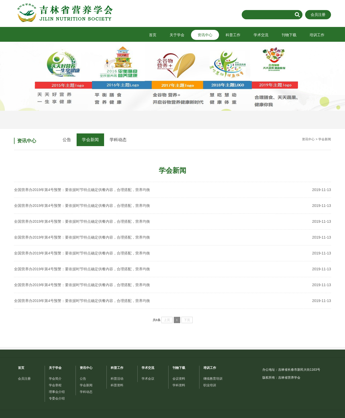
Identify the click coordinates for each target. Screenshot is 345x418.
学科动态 (118, 139)
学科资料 (178, 385)
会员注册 (318, 14)
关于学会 (177, 35)
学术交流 (261, 35)
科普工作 (233, 35)
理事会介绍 (57, 392)
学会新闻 (90, 139)
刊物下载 (289, 35)
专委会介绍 (57, 398)
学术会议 (148, 378)
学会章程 (55, 385)
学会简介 (55, 378)
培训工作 (317, 35)
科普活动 (117, 378)
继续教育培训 (212, 378)
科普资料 (117, 385)
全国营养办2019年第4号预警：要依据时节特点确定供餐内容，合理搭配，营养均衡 (172, 190)
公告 (67, 139)
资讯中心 (205, 35)
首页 (152, 35)
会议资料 (178, 378)
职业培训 (209, 385)
